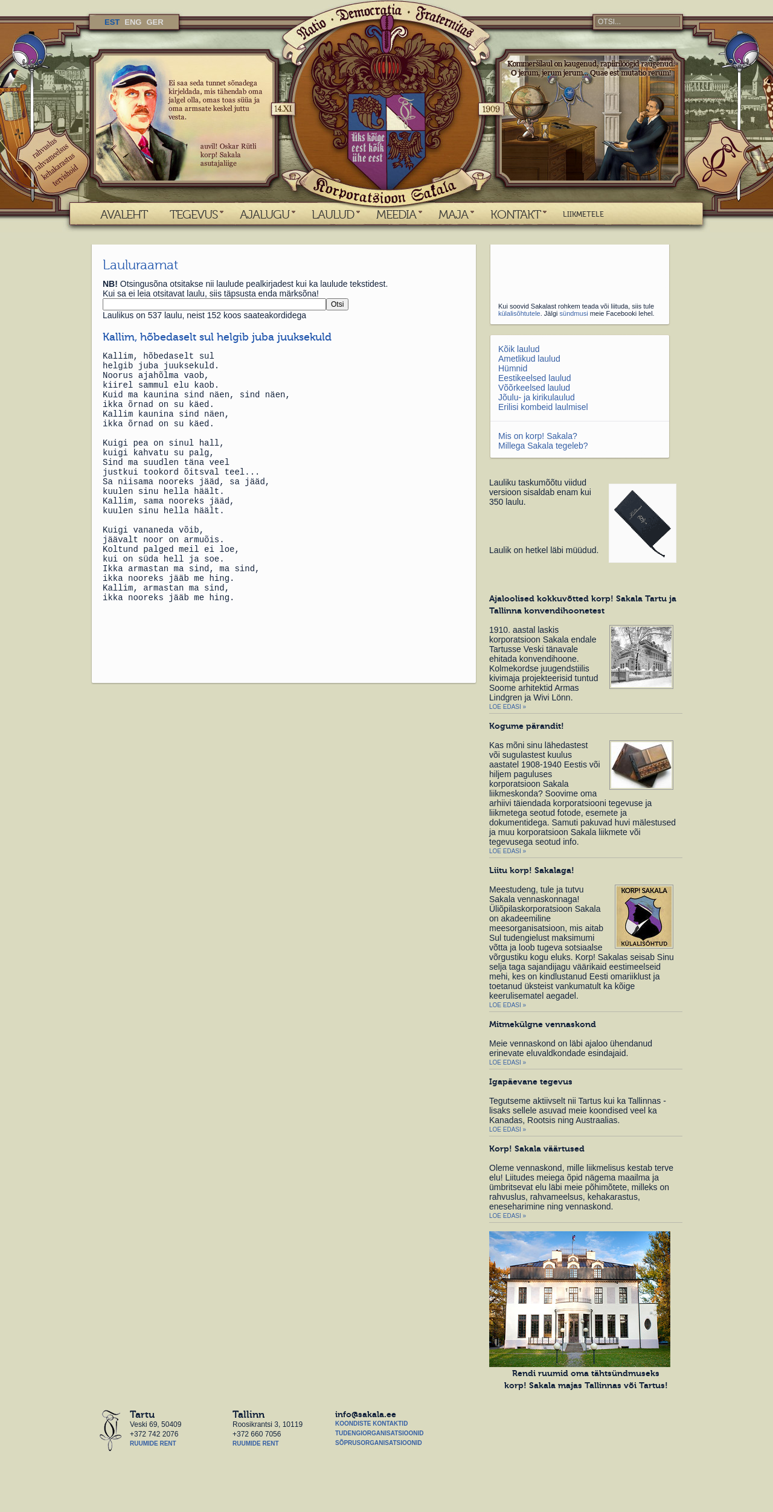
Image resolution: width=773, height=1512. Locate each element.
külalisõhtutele (519, 313)
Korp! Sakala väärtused (537, 1148)
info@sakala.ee (365, 1414)
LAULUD (333, 214)
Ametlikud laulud (529, 359)
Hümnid (512, 368)
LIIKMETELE (583, 214)
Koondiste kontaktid (371, 1423)
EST (112, 22)
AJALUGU (264, 214)
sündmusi (574, 313)
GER (154, 22)
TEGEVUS (193, 214)
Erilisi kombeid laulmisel (543, 407)
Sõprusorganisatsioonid (378, 1443)
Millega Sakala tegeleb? (543, 445)
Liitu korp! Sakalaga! (531, 870)
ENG (132, 22)
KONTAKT (515, 214)
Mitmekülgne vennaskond (542, 1024)
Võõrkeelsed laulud (534, 387)
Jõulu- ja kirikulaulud (536, 397)
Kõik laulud (519, 349)
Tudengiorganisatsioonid (379, 1433)
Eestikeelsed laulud (534, 378)
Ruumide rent (153, 1443)
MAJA (453, 214)
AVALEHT (123, 214)
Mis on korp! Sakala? (537, 436)
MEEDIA (396, 214)
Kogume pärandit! (526, 726)
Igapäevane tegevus (531, 1081)
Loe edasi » (507, 706)
